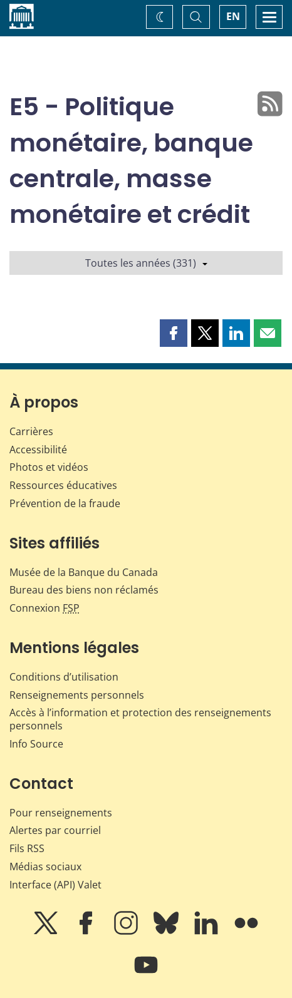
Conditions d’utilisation (63, 677)
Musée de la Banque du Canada (83, 572)
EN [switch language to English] (233, 16)
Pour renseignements (60, 813)
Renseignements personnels (76, 695)
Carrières (31, 431)
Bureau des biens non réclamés (84, 590)
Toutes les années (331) (146, 263)
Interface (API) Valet (55, 885)
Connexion (44, 608)
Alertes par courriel (55, 830)
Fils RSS (26, 848)
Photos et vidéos (48, 467)
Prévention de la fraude (64, 503)
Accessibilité (38, 449)
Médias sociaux (45, 866)
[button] (173, 333)
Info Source (36, 744)
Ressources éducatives (63, 485)
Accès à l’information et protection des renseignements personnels (140, 719)
